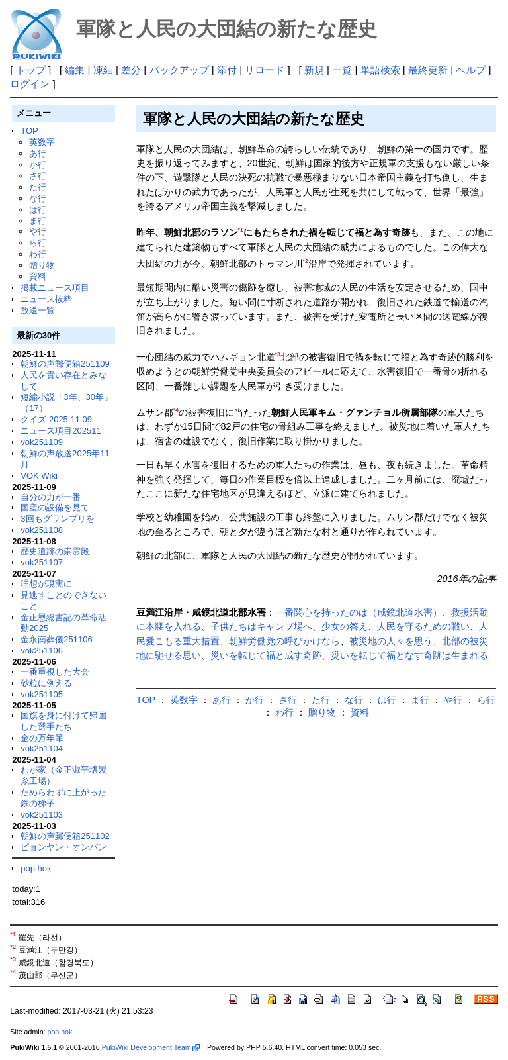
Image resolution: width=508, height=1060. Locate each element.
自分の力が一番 (51, 497)
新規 (314, 69)
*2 (305, 261)
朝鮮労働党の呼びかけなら (284, 641)
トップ (31, 69)
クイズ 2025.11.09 (56, 419)
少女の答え (344, 626)
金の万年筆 (42, 738)
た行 (37, 187)
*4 (176, 410)
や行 (37, 231)
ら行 (37, 243)
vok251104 (42, 748)
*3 (277, 354)
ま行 (37, 221)
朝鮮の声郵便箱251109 (65, 364)
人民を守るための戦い (423, 626)
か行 (37, 164)
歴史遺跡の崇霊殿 (55, 551)
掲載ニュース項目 (55, 288)
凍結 (103, 69)
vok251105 (42, 694)
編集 (75, 69)
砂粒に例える (46, 683)
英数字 (42, 142)
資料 (37, 276)
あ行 (37, 153)
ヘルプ (471, 69)
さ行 (37, 176)
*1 (240, 229)
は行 (37, 210)
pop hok (36, 868)
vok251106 (42, 650)
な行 (37, 198)
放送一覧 (38, 310)
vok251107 (42, 562)
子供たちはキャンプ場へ (261, 626)
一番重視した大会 (55, 672)
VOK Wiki (39, 476)
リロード (264, 69)
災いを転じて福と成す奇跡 (265, 655)
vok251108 (42, 530)
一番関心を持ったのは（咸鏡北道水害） (358, 612)
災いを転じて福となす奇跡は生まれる (409, 655)
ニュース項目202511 (61, 431)
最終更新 (428, 69)
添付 (227, 69)
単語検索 (380, 69)
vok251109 (42, 442)
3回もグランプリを (57, 519)
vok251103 (42, 815)
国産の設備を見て (55, 507)
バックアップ (179, 69)
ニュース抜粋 (46, 299)
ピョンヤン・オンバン (63, 847)
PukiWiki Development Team (151, 1047)
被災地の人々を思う (391, 641)
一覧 (342, 69)
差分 (131, 69)
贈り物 (42, 265)
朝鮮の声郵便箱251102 (65, 836)
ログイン (30, 83)
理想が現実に (46, 584)
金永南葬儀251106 (56, 639)
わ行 (37, 254)
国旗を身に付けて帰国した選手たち (63, 721)
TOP (29, 131)
